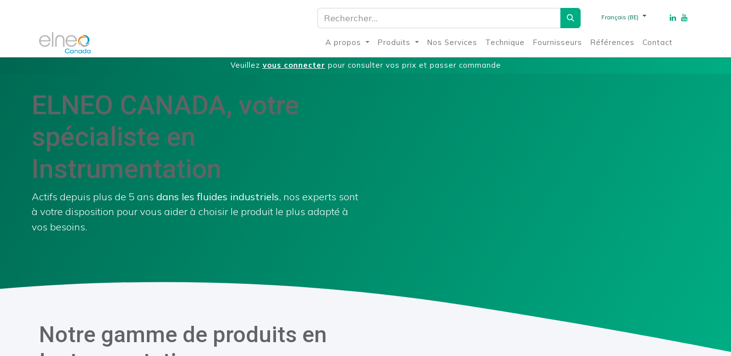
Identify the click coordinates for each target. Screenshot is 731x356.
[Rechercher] (570, 18)
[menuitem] (347, 42)
